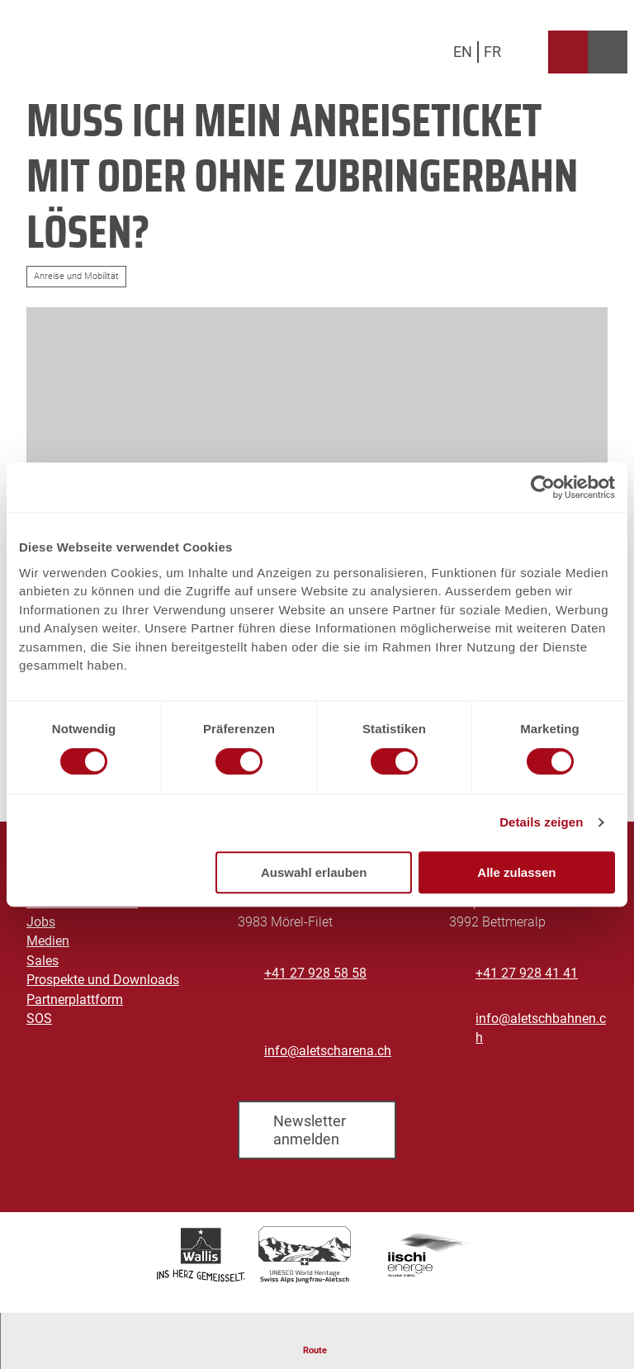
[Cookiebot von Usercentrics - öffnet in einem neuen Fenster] (543, 487)
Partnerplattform (74, 999)
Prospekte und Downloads (102, 980)
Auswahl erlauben (314, 872)
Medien (47, 941)
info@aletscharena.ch (327, 1051)
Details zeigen (541, 822)
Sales (42, 961)
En (462, 51)
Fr (492, 51)
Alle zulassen (516, 872)
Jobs (40, 922)
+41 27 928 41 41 (527, 973)
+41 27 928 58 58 (315, 973)
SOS (39, 1018)
